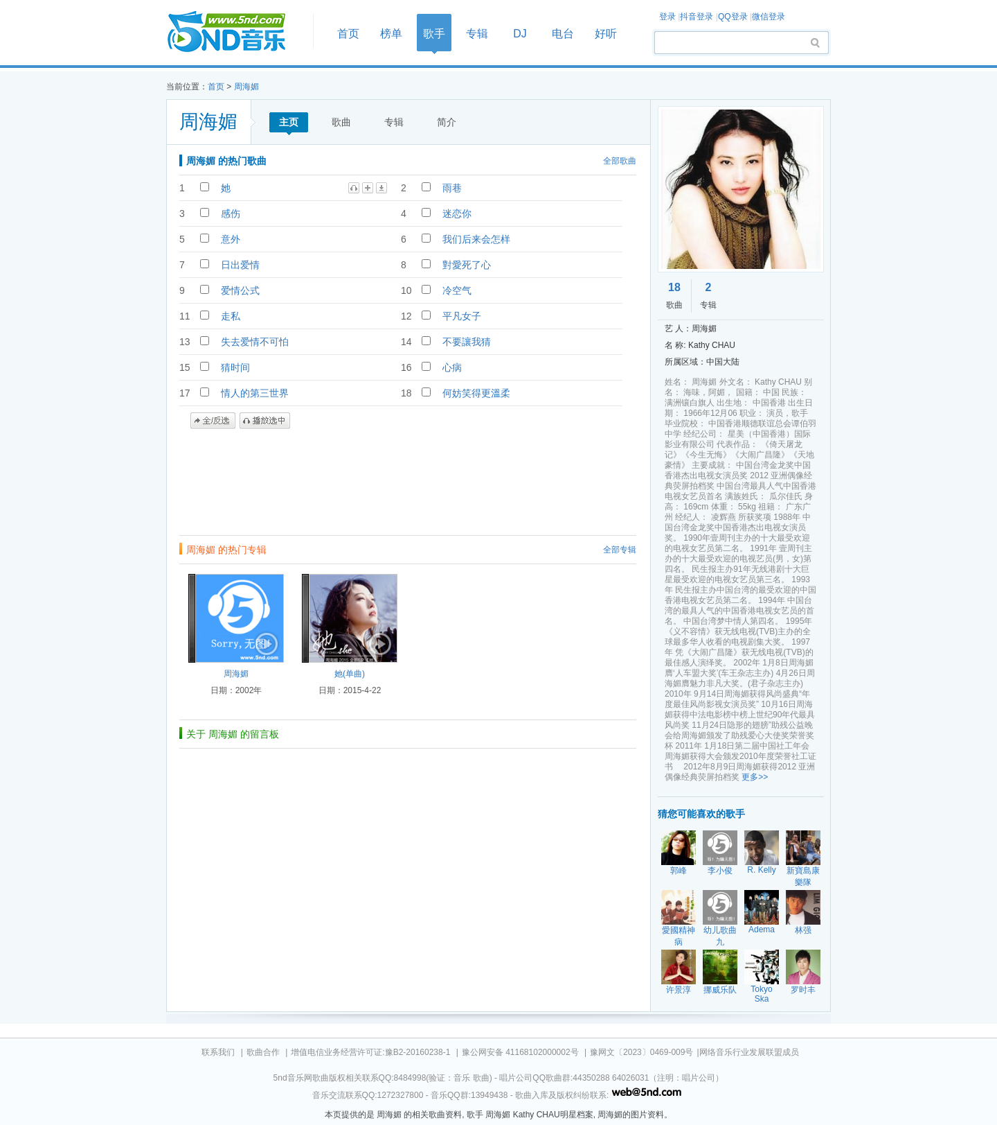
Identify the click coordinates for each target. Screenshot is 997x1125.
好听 (606, 34)
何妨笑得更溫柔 (476, 393)
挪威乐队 (720, 990)
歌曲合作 (263, 1052)
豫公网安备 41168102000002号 (520, 1052)
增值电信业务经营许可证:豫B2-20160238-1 (370, 1052)
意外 (230, 239)
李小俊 (720, 870)
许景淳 (678, 990)
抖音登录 (696, 16)
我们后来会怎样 (476, 239)
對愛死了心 (466, 264)
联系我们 (218, 1052)
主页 (288, 122)
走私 (230, 316)
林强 (803, 930)
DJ (520, 34)
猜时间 (235, 367)
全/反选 (212, 420)
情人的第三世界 (255, 393)
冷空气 (456, 290)
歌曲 (341, 122)
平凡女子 (461, 316)
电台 (563, 34)
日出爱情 (240, 264)
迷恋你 (456, 213)
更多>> (755, 777)
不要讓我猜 (466, 341)
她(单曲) (349, 674)
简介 (446, 122)
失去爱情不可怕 (255, 341)
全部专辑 (619, 550)
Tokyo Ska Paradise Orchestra (762, 1003)
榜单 (391, 34)
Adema (761, 929)
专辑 (477, 34)
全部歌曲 (619, 161)
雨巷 (452, 187)
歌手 (434, 34)
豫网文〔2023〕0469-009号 (641, 1052)
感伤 (230, 213)
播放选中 (265, 420)
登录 (667, 16)
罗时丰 (803, 990)
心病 (452, 367)
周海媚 (246, 86)
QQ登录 (733, 16)
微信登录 (768, 16)
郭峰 (678, 870)
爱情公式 (240, 290)
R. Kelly (761, 870)
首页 (235, 32)
